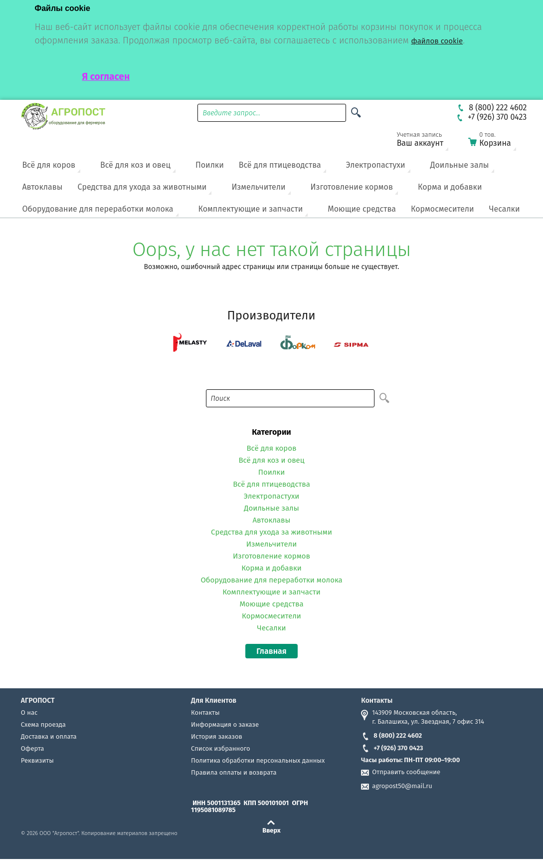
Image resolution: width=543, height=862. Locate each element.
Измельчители (258, 187)
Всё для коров (48, 165)
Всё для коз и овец (135, 165)
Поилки (209, 165)
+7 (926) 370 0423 (392, 748)
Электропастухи (375, 165)
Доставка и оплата (49, 736)
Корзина (498, 141)
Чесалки (504, 209)
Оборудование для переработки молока (97, 209)
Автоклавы (42, 187)
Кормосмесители (442, 209)
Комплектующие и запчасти (250, 209)
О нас (29, 712)
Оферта (32, 748)
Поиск (220, 398)
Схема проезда (43, 724)
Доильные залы (459, 165)
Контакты (205, 712)
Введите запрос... (231, 113)
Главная (271, 651)
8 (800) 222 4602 (391, 735)
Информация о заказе (225, 724)
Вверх (271, 830)
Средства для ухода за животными (141, 187)
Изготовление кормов (352, 187)
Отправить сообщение (406, 772)
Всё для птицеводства (280, 165)
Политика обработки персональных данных (258, 760)
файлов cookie (437, 40)
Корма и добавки (450, 187)
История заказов (216, 736)
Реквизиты (37, 760)
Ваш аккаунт (427, 141)
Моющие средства (362, 209)
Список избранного (220, 748)
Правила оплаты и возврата (233, 772)
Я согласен (106, 76)
